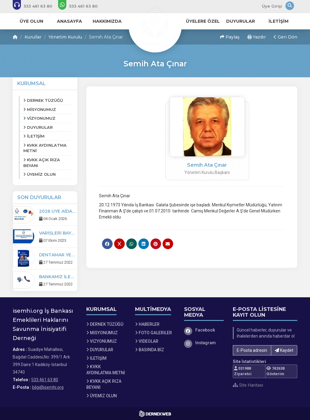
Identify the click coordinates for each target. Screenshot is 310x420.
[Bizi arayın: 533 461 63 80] (36, 6)
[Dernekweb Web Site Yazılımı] (155, 413)
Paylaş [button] (229, 37)
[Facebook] (204, 330)
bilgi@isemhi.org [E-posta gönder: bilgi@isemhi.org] (48, 387)
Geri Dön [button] (285, 37)
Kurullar (33, 37)
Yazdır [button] (256, 37)
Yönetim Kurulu (65, 37)
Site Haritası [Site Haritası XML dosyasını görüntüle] (248, 385)
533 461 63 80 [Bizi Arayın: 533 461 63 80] (44, 379)
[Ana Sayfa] (155, 25)
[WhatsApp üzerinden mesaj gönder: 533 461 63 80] (81, 6)
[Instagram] (204, 343)
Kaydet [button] (284, 350)
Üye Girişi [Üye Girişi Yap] (272, 6)
